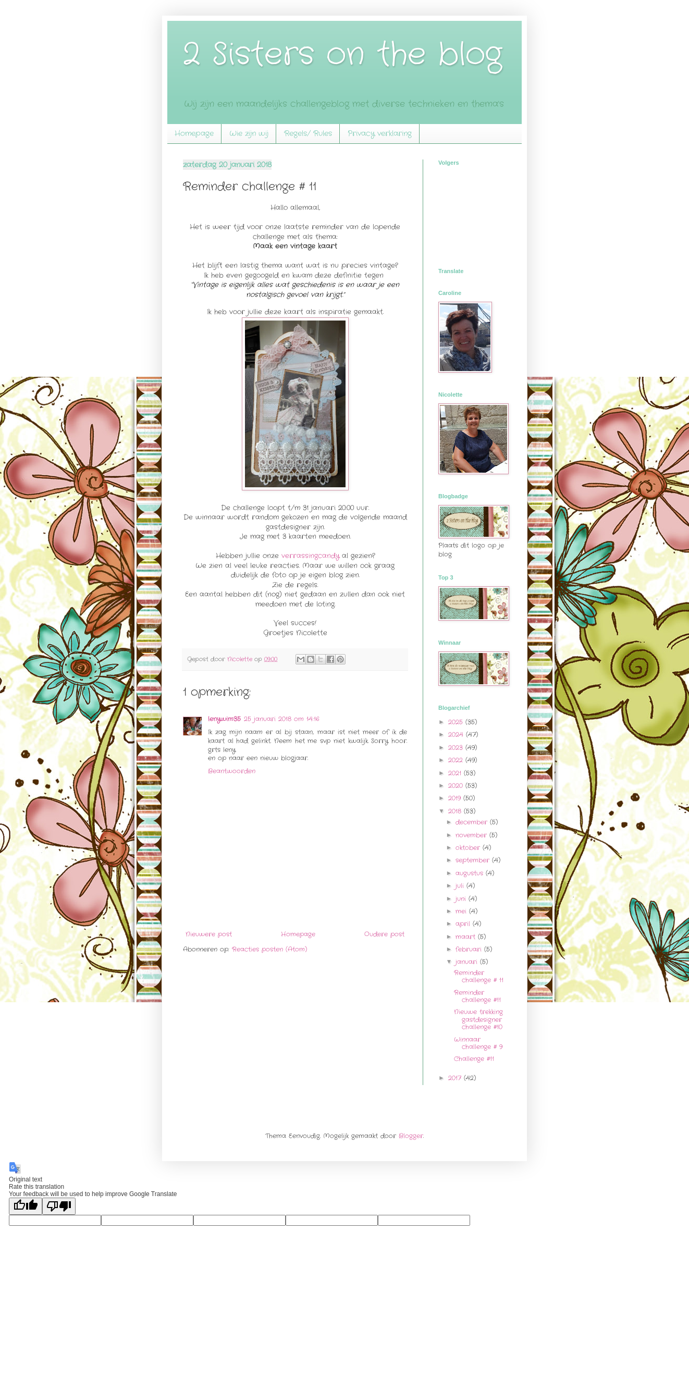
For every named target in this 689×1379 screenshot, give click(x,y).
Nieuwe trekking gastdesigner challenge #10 (478, 1019)
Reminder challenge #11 (477, 996)
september (474, 860)
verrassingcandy (311, 556)
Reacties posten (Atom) (269, 949)
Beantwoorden (231, 771)
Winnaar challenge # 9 (478, 1043)
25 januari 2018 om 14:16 (281, 719)
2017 (456, 1078)
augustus (471, 873)
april (464, 923)
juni (462, 898)
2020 (456, 785)
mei (462, 911)
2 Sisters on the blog (342, 54)
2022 (456, 760)
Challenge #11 (474, 1058)
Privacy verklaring (380, 133)
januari (468, 961)
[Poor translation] (59, 1206)
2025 (456, 722)
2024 (457, 734)
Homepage (194, 133)
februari (470, 949)
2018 (456, 811)
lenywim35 (224, 719)
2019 (455, 798)
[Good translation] (25, 1206)
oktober (469, 847)
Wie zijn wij (248, 133)
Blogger (411, 1135)
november (472, 835)
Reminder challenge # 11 (478, 976)
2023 (456, 747)
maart (467, 936)
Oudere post (384, 934)
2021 (456, 773)
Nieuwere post (209, 934)
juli (461, 885)
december (473, 822)
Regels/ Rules (308, 133)
